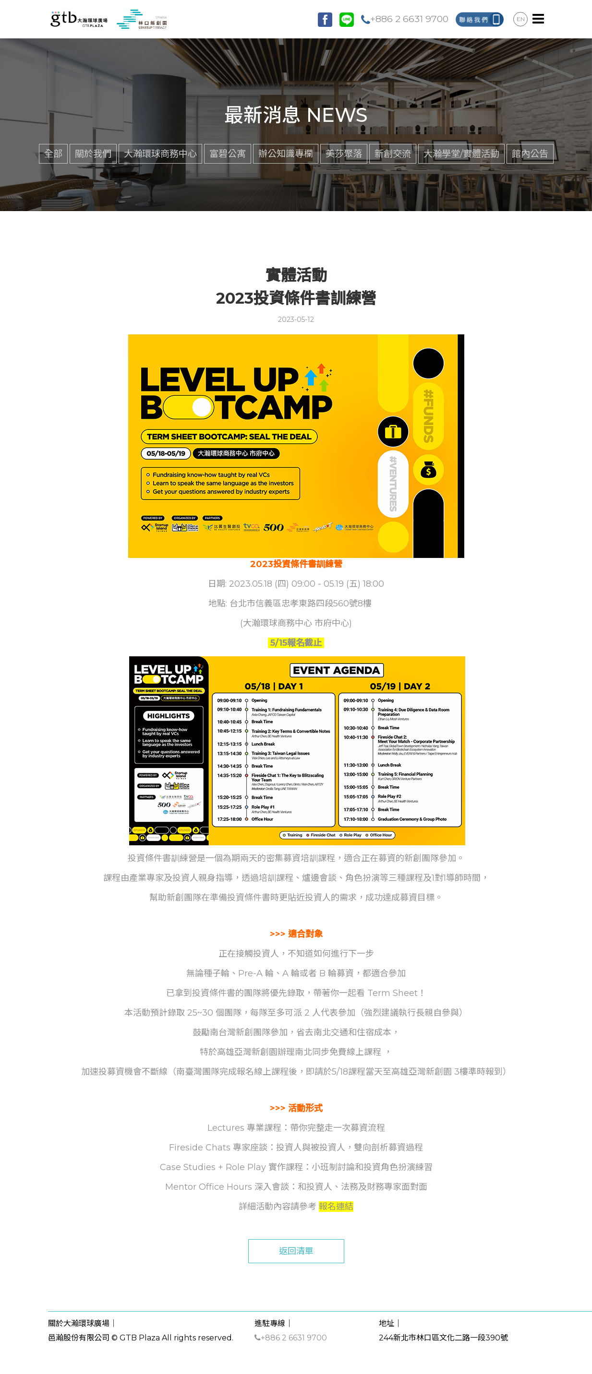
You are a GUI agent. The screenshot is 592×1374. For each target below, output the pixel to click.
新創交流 (393, 153)
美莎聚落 (344, 153)
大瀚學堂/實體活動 (461, 153)
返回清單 (296, 1251)
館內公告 (530, 153)
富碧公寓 (227, 153)
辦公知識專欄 (285, 153)
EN (521, 19)
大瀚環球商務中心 (160, 153)
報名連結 (336, 1206)
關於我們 (93, 153)
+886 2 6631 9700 (404, 18)
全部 (53, 153)
